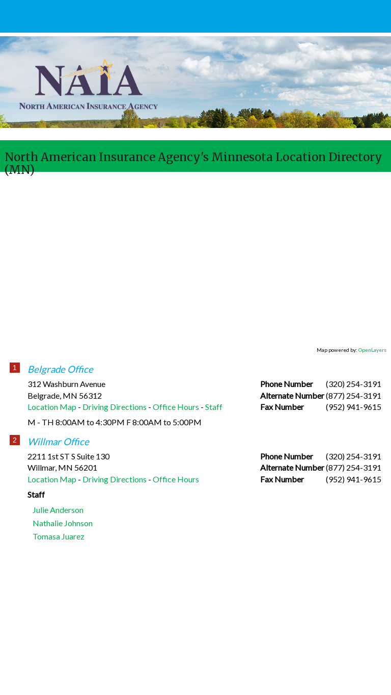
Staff (213, 406)
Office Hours (176, 406)
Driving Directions (114, 406)
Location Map (51, 406)
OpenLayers (372, 350)
